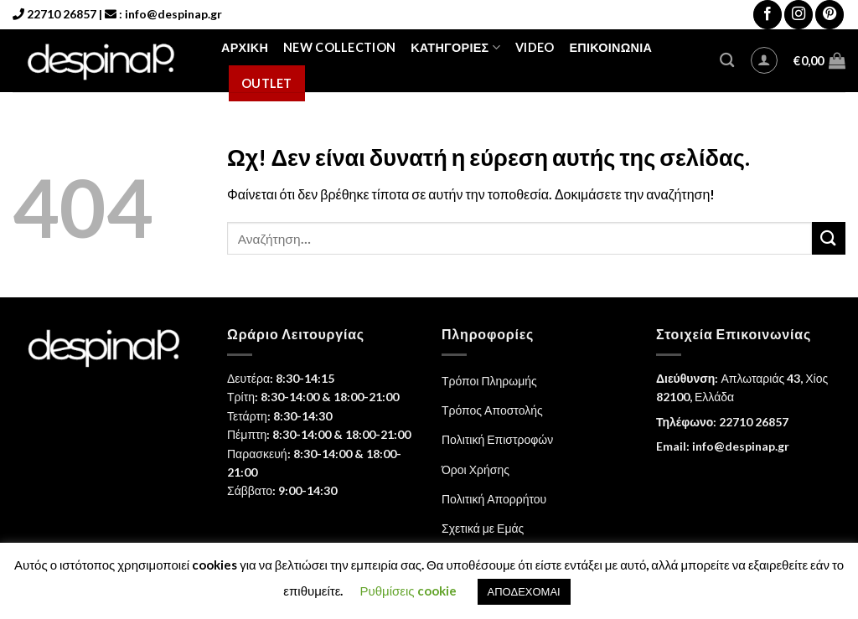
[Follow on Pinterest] (829, 14)
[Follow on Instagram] (798, 14)
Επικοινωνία (610, 47)
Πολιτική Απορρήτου (494, 499)
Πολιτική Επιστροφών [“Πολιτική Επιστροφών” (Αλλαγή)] (497, 439)
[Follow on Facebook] (767, 14)
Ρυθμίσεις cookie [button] (408, 590)
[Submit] (828, 238)
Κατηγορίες (455, 47)
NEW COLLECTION (339, 47)
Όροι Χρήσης (475, 469)
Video (534, 47)
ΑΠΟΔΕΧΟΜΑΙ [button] (524, 591)
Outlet (266, 83)
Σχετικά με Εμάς (483, 528)
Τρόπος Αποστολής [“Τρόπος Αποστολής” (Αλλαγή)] (492, 410)
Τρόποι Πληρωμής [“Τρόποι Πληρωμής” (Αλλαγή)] (489, 381)
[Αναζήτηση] (727, 61)
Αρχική (244, 47)
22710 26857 (61, 14)
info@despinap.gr (173, 14)
